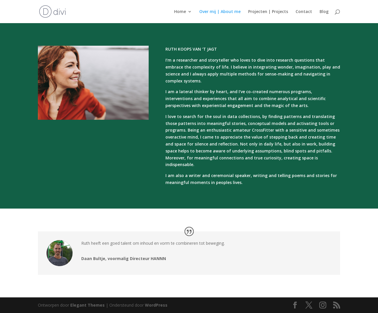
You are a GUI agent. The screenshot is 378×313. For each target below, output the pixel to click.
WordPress (156, 305)
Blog (324, 12)
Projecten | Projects (268, 12)
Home (180, 12)
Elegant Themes (87, 305)
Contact (304, 12)
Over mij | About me (220, 12)
